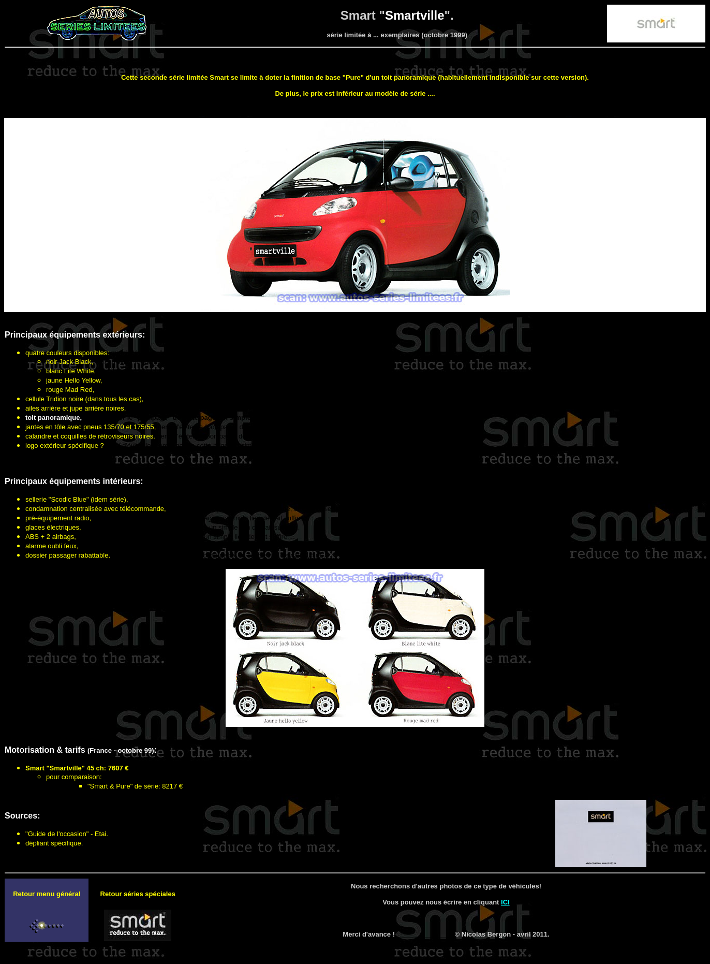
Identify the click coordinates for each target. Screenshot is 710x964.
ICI (505, 902)
